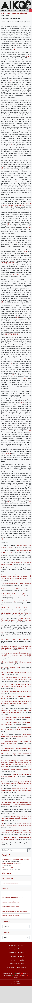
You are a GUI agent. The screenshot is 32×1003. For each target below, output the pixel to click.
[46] (30, 502)
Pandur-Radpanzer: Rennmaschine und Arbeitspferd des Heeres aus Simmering (16, 620)
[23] (13, 263)
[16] (16, 242)
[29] (17, 317)
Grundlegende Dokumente (17, 949)
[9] (14, 157)
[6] (25, 86)
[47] (2, 539)
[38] (19, 378)
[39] (22, 378)
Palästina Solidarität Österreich (10, 902)
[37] (13, 375)
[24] (12, 274)
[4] (28, 56)
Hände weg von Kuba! (8, 867)
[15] (2, 229)
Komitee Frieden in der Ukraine (10, 915)
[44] (9, 453)
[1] (2, 41)
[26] (18, 274)
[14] (30, 227)
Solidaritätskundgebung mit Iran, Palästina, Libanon (15, 859)
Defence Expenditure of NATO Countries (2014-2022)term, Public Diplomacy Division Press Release (16, 648)
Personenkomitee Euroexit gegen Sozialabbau (14, 911)
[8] (11, 144)
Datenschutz (22, 967)
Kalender (13, 956)
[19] (2, 263)
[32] (11, 334)
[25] (15, 274)
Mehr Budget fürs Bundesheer (18, 601)
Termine (21, 952)
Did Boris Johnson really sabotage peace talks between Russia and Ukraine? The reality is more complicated (16, 576)
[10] (2, 168)
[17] (25, 251)
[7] (17, 116)
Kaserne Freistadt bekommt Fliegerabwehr (17, 769)
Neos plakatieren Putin (12, 667)
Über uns (13, 945)
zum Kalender (6, 873)
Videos (21, 956)
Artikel (21, 945)
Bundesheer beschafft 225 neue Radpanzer (17, 583)
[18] (26, 257)
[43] (7, 453)
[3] (26, 56)
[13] (8, 224)
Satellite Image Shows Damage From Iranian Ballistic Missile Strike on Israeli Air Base (16, 818)
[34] (16, 334)
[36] (11, 363)
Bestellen (21, 960)
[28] (2, 302)
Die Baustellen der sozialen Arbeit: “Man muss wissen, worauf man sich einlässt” (16, 710)
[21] (7, 263)
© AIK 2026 (16, 982)
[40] (25, 378)
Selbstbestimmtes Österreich (10, 893)
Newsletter (13, 963)
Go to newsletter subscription (10, 883)
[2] (14, 49)
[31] (9, 334)
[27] (21, 274)
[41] (22, 402)
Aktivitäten (13, 952)
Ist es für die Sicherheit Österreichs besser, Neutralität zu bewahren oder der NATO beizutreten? (16, 655)
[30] (6, 334)
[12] (11, 194)
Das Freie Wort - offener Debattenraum (12, 897)
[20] (5, 263)
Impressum (12, 967)
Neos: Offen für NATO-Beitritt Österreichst (17, 662)
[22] (10, 263)
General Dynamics (6, 211)
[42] (30, 431)
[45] (8, 502)
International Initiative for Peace (10, 906)
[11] (15, 181)
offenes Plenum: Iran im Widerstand (11, 863)
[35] (25, 346)
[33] (14, 334)
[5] (11, 80)
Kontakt (22, 963)
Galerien (12, 960)
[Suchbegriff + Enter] (14, 850)
